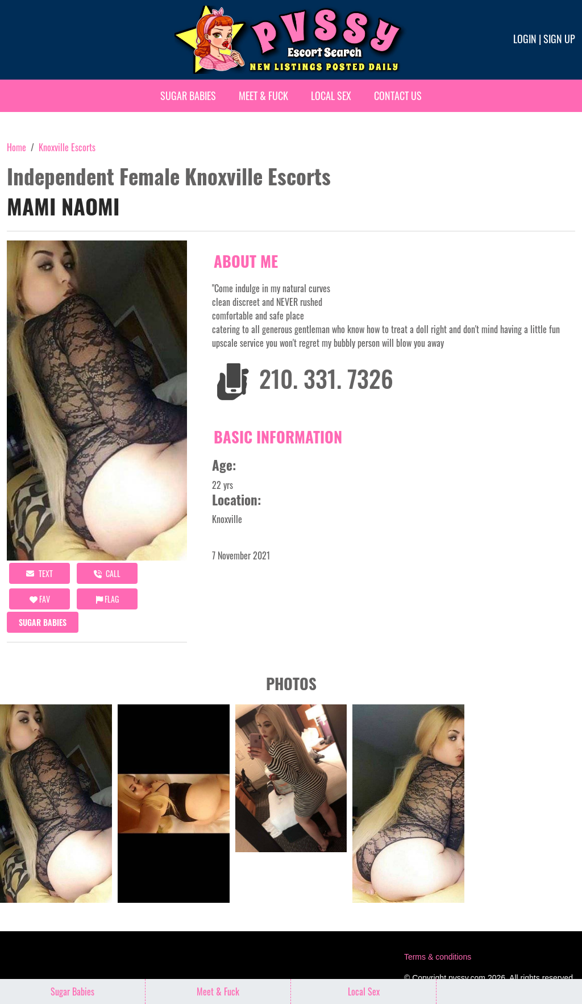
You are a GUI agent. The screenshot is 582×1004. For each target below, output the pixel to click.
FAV (40, 599)
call (107, 573)
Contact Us (398, 95)
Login (525, 38)
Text (39, 573)
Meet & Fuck (263, 95)
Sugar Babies (188, 95)
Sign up (559, 38)
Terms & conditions (437, 956)
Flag (107, 599)
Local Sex (331, 95)
